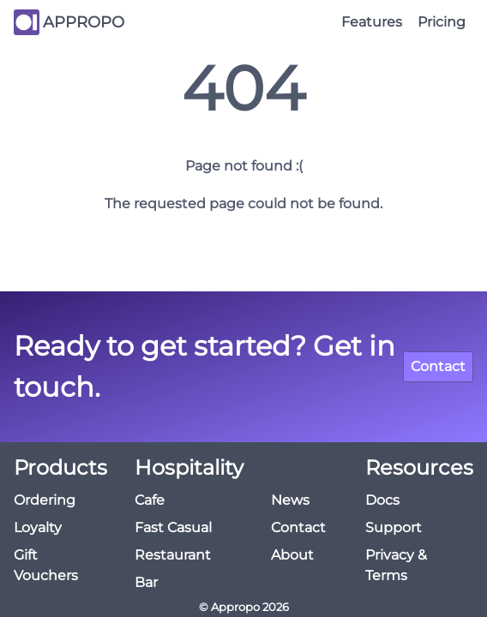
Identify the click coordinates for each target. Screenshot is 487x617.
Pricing (442, 22)
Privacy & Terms (396, 565)
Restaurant (173, 555)
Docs (382, 500)
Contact (438, 366)
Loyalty (38, 527)
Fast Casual (173, 527)
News (290, 500)
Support (393, 527)
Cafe (150, 500)
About (292, 555)
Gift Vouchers (46, 565)
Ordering (44, 500)
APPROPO (83, 22)
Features (371, 22)
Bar (146, 582)
